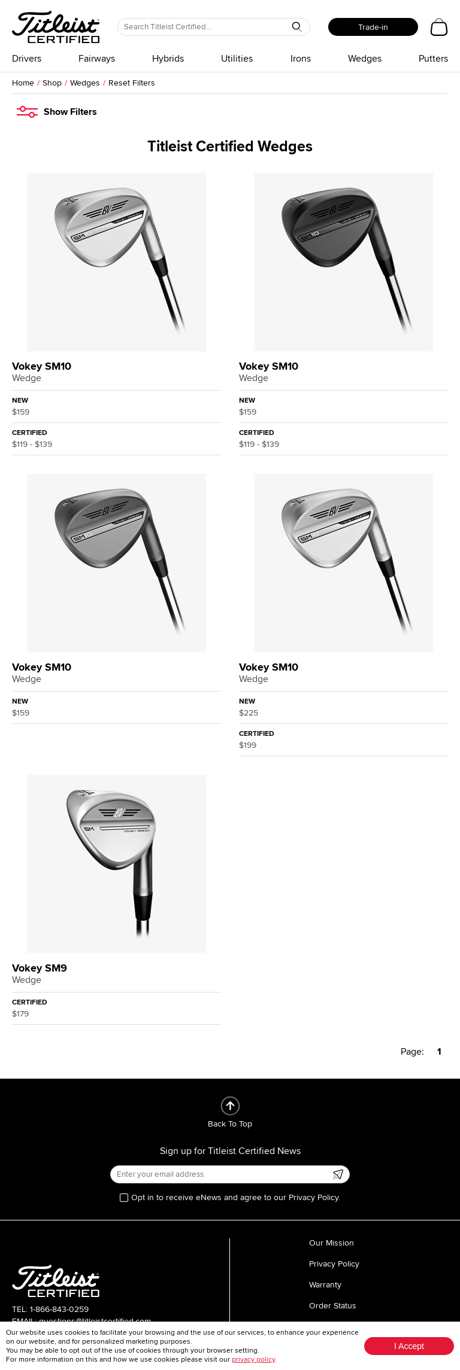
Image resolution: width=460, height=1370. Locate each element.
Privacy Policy (334, 1264)
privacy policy (253, 1359)
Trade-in (373, 27)
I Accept (409, 1346)
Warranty (325, 1285)
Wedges (365, 59)
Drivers (26, 59)
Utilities (237, 59)
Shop (52, 83)
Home (23, 83)
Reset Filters (131, 83)
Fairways (96, 59)
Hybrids (168, 59)
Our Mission (331, 1243)
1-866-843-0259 (59, 1309)
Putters (433, 59)
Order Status (332, 1306)
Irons (300, 59)
